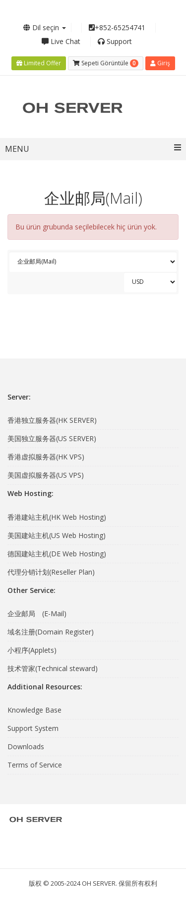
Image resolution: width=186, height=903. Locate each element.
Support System (33, 728)
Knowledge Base (34, 710)
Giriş (160, 63)
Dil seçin (44, 27)
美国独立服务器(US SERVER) (51, 438)
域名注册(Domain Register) (50, 631)
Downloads (25, 746)
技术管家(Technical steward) (52, 668)
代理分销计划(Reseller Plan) (51, 572)
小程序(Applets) (32, 650)
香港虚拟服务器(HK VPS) (45, 456)
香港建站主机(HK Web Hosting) (56, 517)
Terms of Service (34, 764)
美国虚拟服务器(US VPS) (45, 475)
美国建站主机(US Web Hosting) (56, 535)
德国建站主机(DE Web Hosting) (56, 553)
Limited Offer (38, 63)
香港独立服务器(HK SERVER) (52, 420)
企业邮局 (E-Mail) (36, 613)
